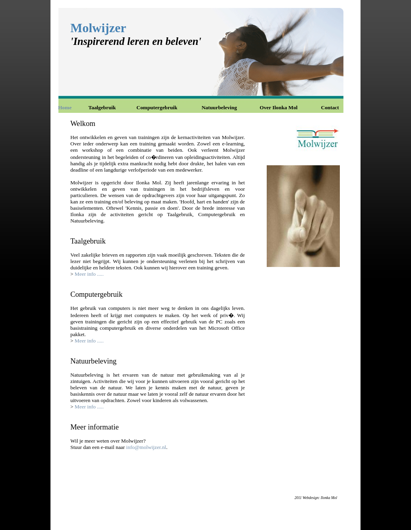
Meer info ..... (89, 274)
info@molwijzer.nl (146, 447)
